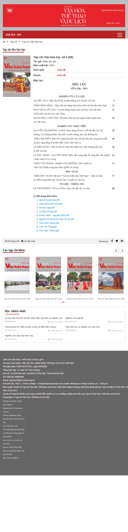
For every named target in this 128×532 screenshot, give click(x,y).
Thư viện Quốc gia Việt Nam (14, 430)
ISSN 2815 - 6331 (14, 34)
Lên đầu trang (28, 241)
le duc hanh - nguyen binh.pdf (54, 215)
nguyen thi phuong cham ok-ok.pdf (56, 219)
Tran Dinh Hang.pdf (49, 223)
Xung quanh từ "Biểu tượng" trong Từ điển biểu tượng (30, 327)
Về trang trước (12, 241)
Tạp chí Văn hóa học (32, 42)
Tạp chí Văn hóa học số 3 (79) (17, 299)
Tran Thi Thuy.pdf (48, 227)
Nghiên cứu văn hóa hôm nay (19, 335)
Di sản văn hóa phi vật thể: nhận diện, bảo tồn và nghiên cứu (33, 318)
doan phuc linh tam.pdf (50, 204)
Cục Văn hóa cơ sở (10, 426)
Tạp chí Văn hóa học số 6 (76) (111, 299)
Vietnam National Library (12, 415)
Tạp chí (13, 42)
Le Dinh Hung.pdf (48, 211)
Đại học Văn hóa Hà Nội (12, 447)
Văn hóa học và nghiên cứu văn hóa (82, 327)
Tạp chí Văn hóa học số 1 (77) (79, 299)
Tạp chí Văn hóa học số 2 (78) (48, 299)
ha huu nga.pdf (46, 207)
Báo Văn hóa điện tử (11, 458)
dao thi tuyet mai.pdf (49, 200)
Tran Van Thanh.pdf (49, 230)
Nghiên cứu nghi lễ (74, 318)
